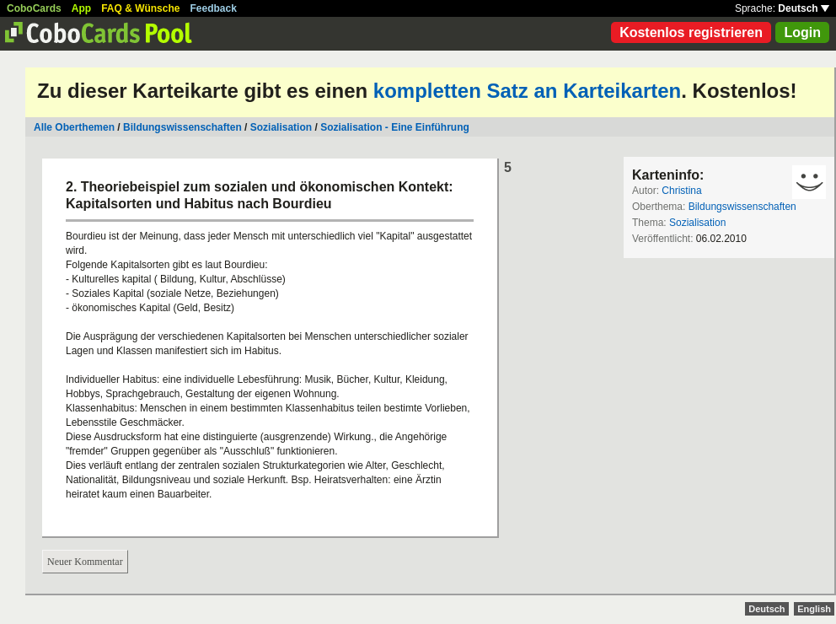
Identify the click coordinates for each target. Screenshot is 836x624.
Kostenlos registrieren (691, 32)
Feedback (213, 8)
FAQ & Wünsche (140, 8)
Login (802, 32)
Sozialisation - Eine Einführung (394, 127)
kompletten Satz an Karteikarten (527, 90)
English (814, 609)
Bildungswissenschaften (182, 127)
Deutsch (803, 8)
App (81, 8)
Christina (681, 190)
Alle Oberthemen (74, 127)
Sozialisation (281, 127)
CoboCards (34, 8)
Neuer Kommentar (85, 562)
